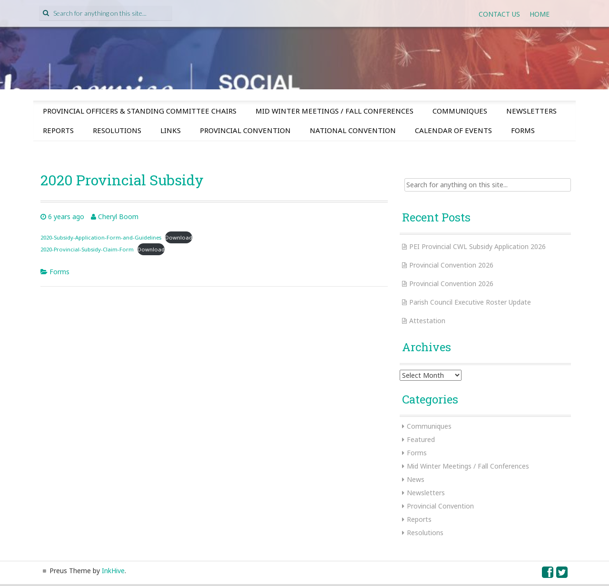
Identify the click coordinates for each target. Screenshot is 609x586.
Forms (523, 130)
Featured (421, 439)
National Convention (353, 130)
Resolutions (117, 130)
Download (178, 237)
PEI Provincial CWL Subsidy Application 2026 (477, 246)
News (415, 479)
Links (170, 130)
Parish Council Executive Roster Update (470, 302)
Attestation (427, 320)
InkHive (113, 570)
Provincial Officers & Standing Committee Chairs (139, 110)
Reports (58, 130)
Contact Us (499, 14)
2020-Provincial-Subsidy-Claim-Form (87, 249)
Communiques (459, 110)
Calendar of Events (453, 130)
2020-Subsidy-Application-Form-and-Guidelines (100, 237)
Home (540, 14)
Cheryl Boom (118, 216)
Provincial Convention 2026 (451, 264)
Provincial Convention (245, 130)
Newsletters (531, 110)
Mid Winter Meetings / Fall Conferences (334, 110)
